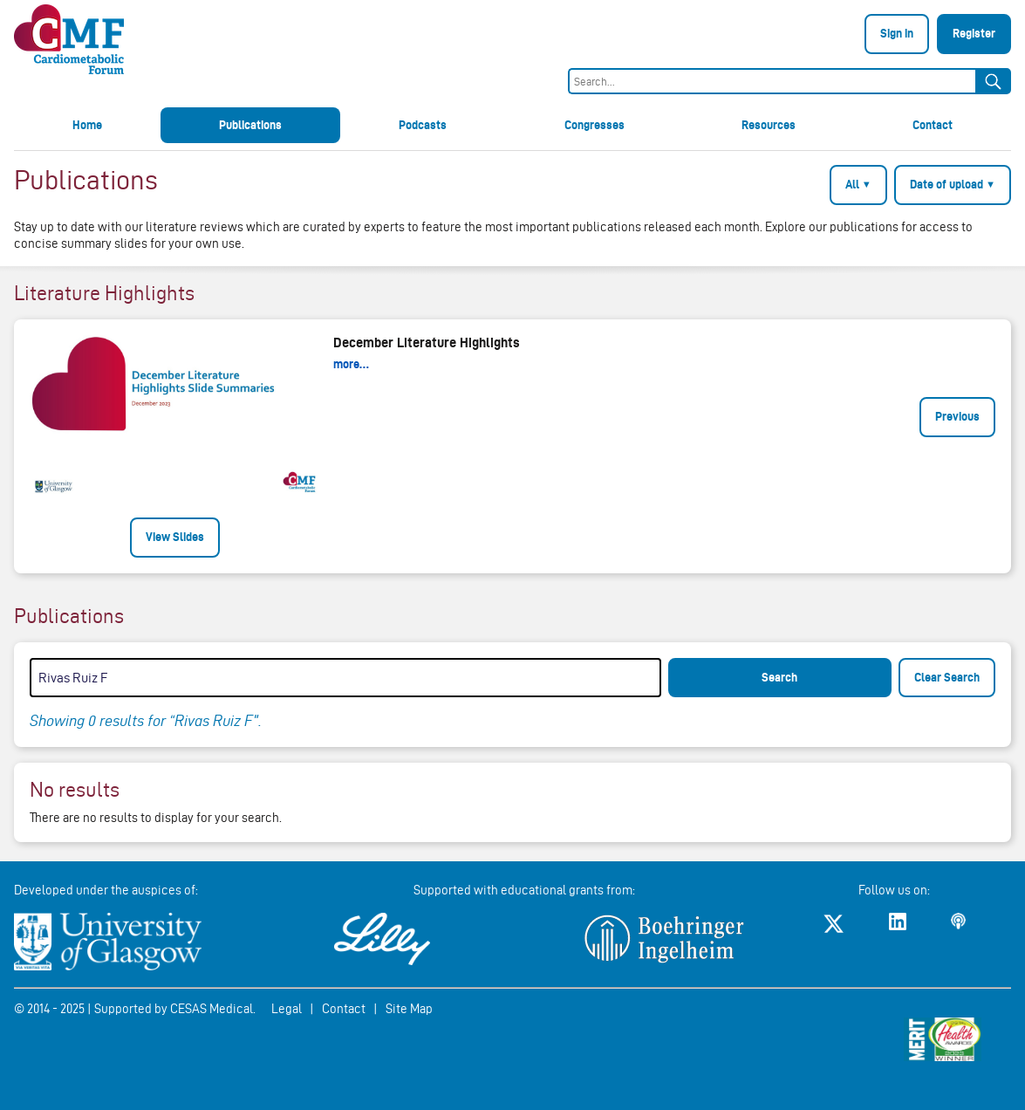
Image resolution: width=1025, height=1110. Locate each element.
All (858, 184)
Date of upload (952, 184)
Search (779, 677)
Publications (250, 125)
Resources (768, 125)
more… (351, 364)
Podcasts (423, 125)
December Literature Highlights (426, 342)
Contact (932, 125)
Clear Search (947, 677)
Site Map (409, 1009)
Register (974, 33)
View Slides (175, 537)
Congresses (594, 125)
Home (87, 125)
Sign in (896, 33)
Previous (957, 416)
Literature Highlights (104, 293)
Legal (286, 1009)
